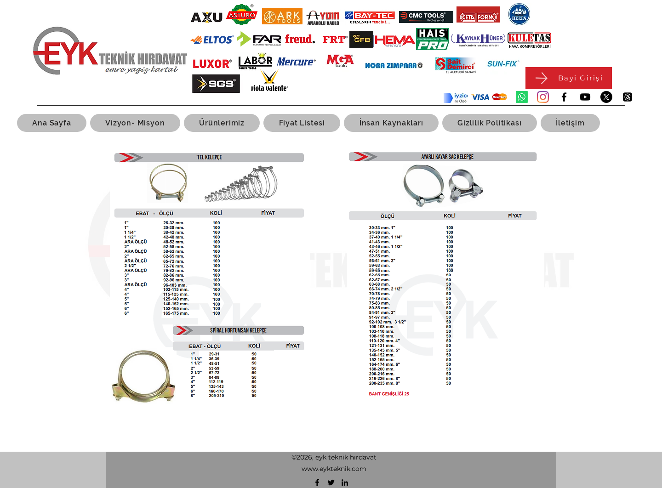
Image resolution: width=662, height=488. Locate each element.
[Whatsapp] (522, 97)
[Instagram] (543, 97)
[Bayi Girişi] (568, 78)
